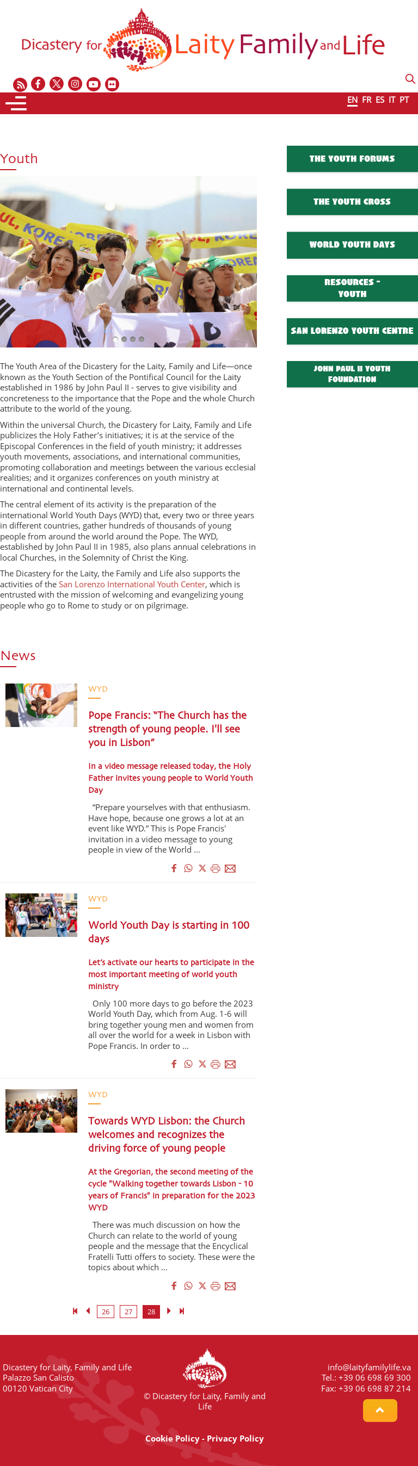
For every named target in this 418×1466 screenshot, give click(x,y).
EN (352, 99)
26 (105, 1311)
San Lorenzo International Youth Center (132, 584)
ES (380, 99)
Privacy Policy (235, 1438)
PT (404, 99)
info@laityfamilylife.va (369, 1367)
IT (392, 99)
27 (128, 1311)
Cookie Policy (172, 1438)
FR (366, 99)
